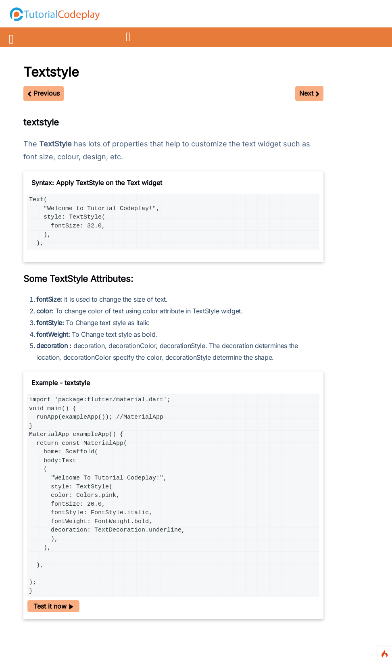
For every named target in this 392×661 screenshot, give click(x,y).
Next (309, 93)
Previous (43, 93)
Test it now (53, 606)
